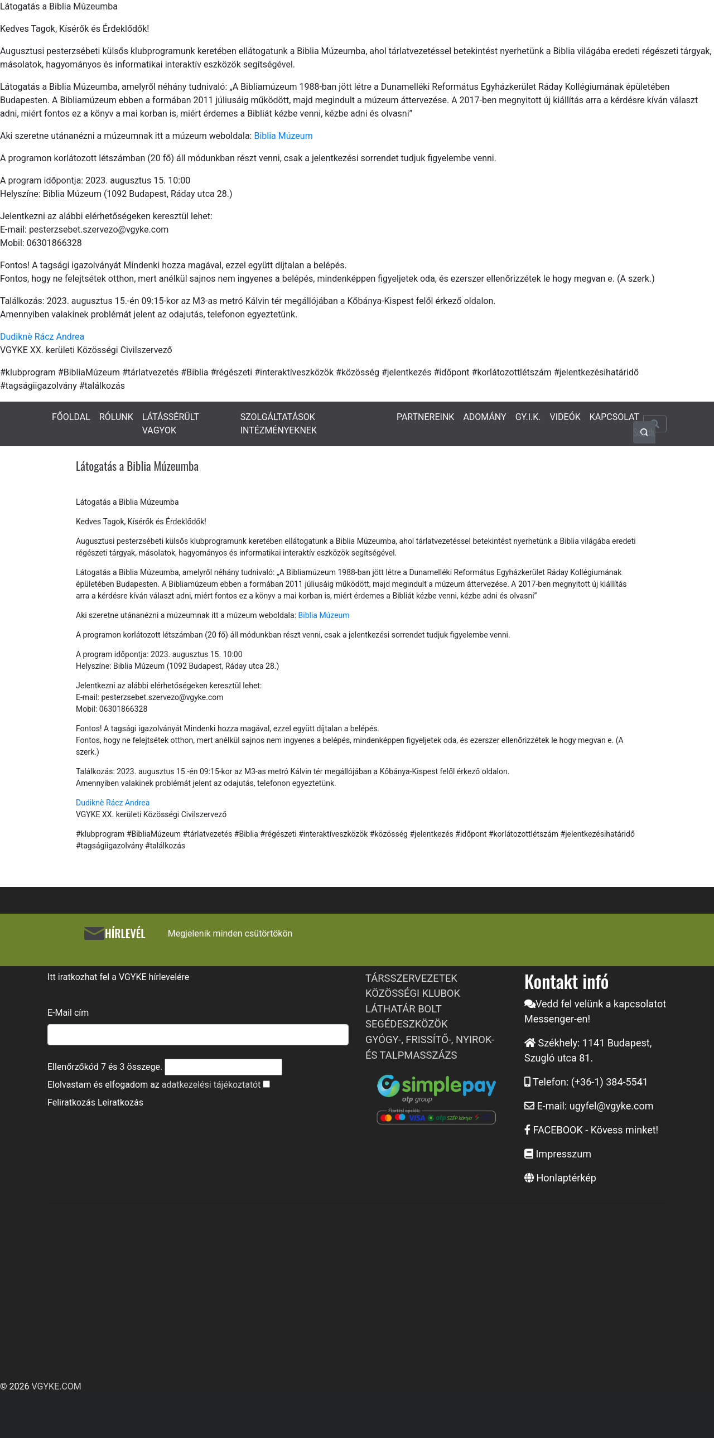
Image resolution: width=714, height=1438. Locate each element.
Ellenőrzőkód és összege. (104, 1066)
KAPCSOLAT (614, 417)
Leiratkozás (120, 1102)
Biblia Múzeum (283, 136)
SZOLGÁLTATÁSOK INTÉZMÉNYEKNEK (278, 424)
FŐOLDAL (71, 417)
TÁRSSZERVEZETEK (411, 978)
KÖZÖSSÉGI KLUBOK (412, 993)
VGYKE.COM (56, 1386)
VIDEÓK (565, 417)
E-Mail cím (68, 1012)
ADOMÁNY (484, 417)
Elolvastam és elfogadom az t (153, 1084)
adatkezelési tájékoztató (210, 1084)
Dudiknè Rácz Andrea (42, 336)
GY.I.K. (528, 417)
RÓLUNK (116, 417)
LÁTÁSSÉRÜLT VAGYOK (170, 424)
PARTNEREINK (426, 417)
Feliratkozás (71, 1102)
